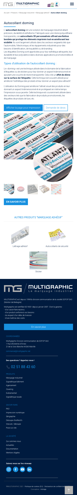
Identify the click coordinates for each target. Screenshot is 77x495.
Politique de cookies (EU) (34, 486)
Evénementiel (11, 393)
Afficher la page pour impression (23, 107)
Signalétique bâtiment (15, 382)
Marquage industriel (26, 13)
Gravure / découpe (13, 424)
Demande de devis (55, 107)
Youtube (22, 469)
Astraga (43, 489)
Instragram (8, 469)
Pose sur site (11, 428)
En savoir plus (38, 326)
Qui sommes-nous (13, 441)
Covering (9, 389)
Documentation (12, 449)
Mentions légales (13, 453)
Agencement (11, 385)
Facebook (15, 469)
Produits (14, 13)
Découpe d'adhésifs (14, 420)
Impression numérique (15, 412)
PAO (7, 409)
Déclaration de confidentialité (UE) (57, 486)
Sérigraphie (10, 416)
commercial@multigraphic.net (18, 351)
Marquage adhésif (42, 13)
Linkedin (29, 469)
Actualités (10, 445)
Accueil (6, 13)
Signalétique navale (14, 397)
